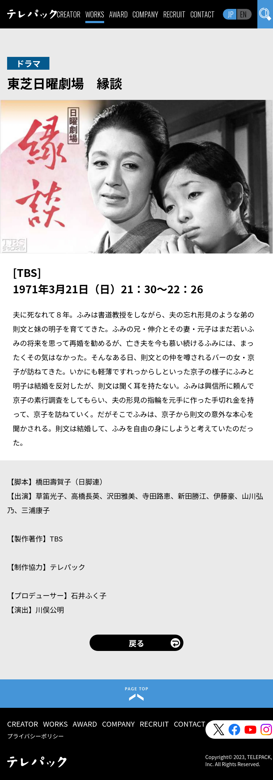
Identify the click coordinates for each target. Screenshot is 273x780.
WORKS (94, 14)
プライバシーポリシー (35, 736)
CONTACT (203, 14)
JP (231, 14)
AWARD (118, 14)
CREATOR (68, 14)
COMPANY (145, 14)
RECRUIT (174, 14)
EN (243, 14)
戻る (136, 642)
